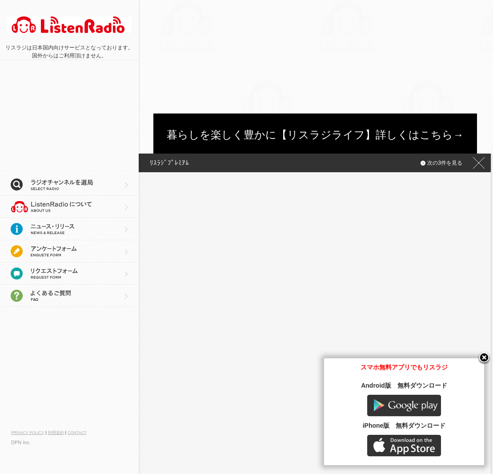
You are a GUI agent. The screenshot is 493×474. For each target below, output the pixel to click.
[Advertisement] (220, 55)
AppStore (404, 446)
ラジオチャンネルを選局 (69, 184)
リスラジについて (69, 207)
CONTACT (77, 432)
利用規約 (56, 432)
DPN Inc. (21, 442)
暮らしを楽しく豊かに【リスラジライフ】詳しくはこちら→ (315, 135)
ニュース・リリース (69, 229)
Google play (404, 406)
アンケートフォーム (69, 251)
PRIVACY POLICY (27, 432)
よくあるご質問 (69, 296)
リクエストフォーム (69, 273)
